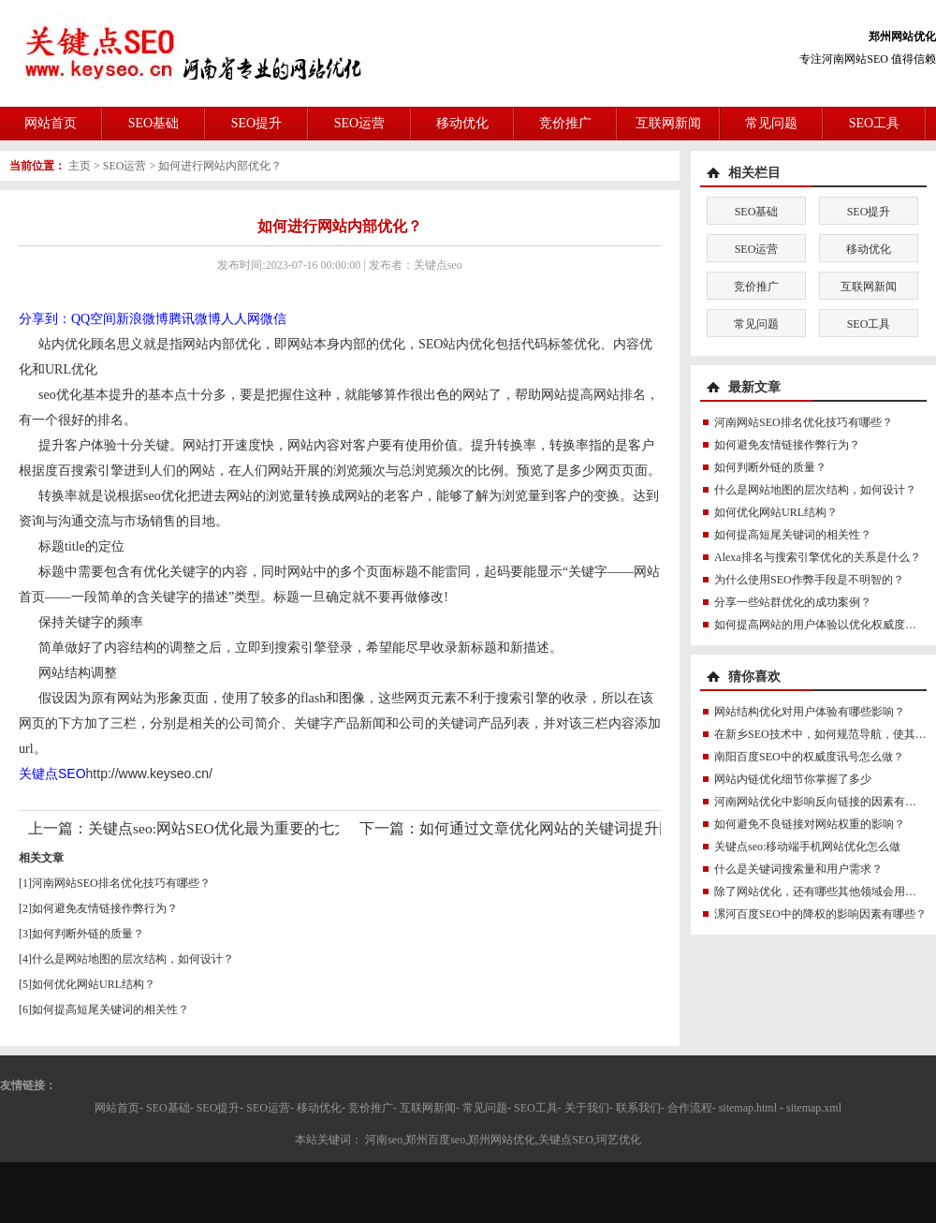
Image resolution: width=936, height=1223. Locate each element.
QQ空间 (93, 319)
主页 (79, 165)
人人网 (240, 319)
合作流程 (689, 1107)
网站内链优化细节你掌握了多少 (792, 779)
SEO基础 (153, 123)
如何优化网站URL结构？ (93, 984)
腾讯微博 (194, 319)
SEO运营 (359, 123)
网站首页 (50, 123)
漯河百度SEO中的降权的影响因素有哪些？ (820, 914)
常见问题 (771, 123)
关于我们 (586, 1107)
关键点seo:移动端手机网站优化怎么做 (807, 846)
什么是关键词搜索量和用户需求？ (798, 869)
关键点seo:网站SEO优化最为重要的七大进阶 (233, 828)
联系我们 (638, 1107)
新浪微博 (142, 319)
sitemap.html (748, 1107)
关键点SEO (52, 773)
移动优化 (462, 123)
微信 (273, 319)
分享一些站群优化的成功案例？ (792, 602)
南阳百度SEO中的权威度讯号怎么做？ (809, 756)
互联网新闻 (668, 123)
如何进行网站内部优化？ (220, 165)
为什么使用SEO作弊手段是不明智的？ (809, 579)
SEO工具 (874, 123)
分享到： (45, 319)
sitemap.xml (813, 1107)
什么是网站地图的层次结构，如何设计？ (133, 958)
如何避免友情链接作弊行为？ (105, 908)
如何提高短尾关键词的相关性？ (110, 1009)
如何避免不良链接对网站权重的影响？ (809, 824)
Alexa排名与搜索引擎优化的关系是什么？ (817, 557)
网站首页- (119, 1107)
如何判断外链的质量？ (88, 933)
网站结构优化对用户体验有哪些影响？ (809, 711)
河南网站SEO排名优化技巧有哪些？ (121, 883)
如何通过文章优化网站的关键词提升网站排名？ (576, 828)
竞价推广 (565, 123)
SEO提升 (256, 123)
